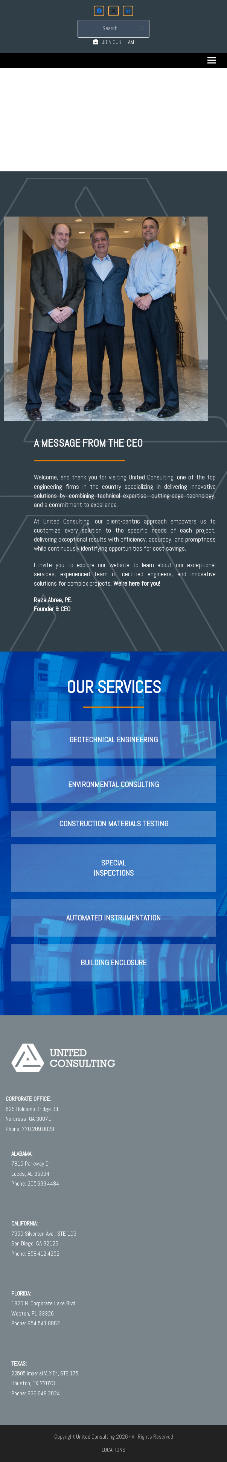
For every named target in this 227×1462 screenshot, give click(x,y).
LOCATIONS (113, 1450)
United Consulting (95, 1436)
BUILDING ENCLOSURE (113, 963)
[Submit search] (142, 28)
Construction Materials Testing (113, 824)
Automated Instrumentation (113, 918)
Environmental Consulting (113, 784)
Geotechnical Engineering (113, 740)
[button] (211, 60)
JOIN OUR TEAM (118, 42)
